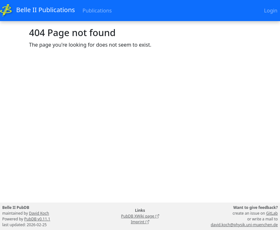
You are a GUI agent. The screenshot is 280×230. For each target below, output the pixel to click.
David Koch (39, 213)
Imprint (140, 222)
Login (270, 10)
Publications (97, 10)
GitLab (272, 213)
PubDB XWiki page (140, 216)
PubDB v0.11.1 (37, 219)
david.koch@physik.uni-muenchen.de (244, 224)
